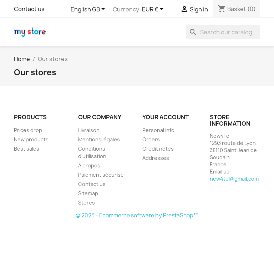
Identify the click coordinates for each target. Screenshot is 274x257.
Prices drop (28, 130)
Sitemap (88, 193)
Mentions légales (99, 139)
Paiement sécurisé (101, 174)
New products (31, 139)
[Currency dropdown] (154, 9)
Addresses (155, 158)
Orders (151, 139)
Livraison (89, 130)
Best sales (26, 148)
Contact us (29, 9)
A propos (89, 165)
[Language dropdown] (89, 9)
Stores (86, 202)
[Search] (223, 32)
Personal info (158, 130)
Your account (165, 117)
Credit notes (158, 148)
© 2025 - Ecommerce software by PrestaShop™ (137, 215)
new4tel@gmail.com (234, 178)
